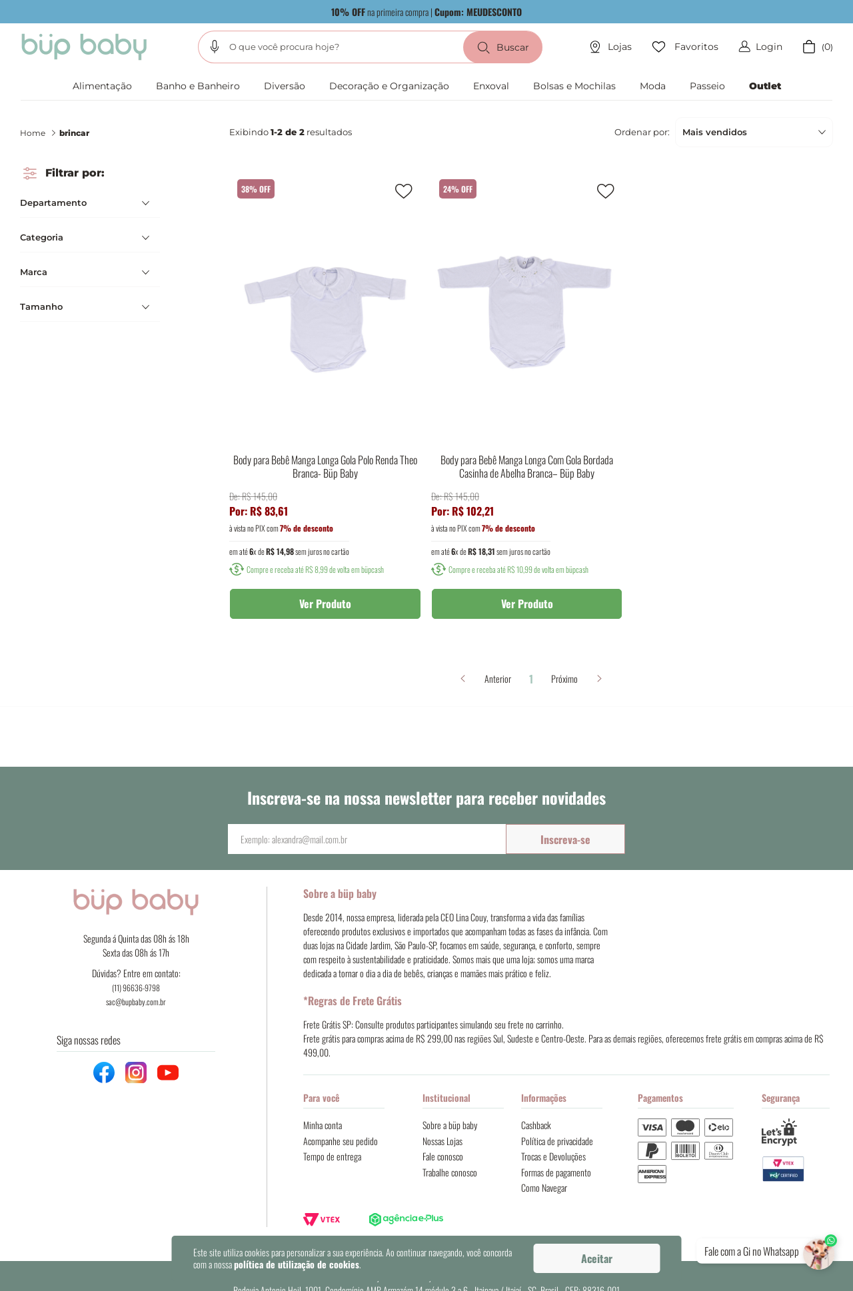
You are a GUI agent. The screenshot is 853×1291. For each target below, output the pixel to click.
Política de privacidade (557, 1141)
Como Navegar (544, 1187)
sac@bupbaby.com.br (136, 1001)
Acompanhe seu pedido (340, 1141)
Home (32, 133)
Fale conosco (443, 1156)
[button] (214, 46)
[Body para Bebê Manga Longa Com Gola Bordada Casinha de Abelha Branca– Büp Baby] (527, 406)
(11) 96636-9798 (136, 987)
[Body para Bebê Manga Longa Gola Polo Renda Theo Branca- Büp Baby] (325, 406)
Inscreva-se (565, 839)
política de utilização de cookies (296, 1264)
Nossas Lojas (442, 1141)
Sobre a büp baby (450, 1125)
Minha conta (322, 1125)
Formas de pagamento (556, 1172)
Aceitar (596, 1258)
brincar (74, 133)
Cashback (536, 1125)
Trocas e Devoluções (553, 1156)
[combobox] (370, 47)
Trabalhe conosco (450, 1172)
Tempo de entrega (332, 1156)
